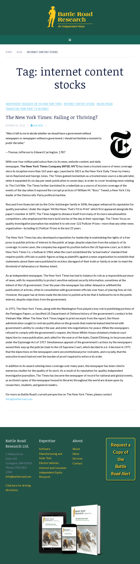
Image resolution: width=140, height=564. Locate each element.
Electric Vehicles (49, 463)
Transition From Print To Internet (27, 108)
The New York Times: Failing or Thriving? (52, 117)
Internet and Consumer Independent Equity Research (53, 472)
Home (9, 52)
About (76, 448)
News (76, 453)
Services (78, 458)
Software (44, 448)
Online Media (105, 104)
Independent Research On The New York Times (34, 104)
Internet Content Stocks (79, 104)
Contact (77, 463)
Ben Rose (37, 125)
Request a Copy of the (120, 459)
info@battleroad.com (19, 399)
